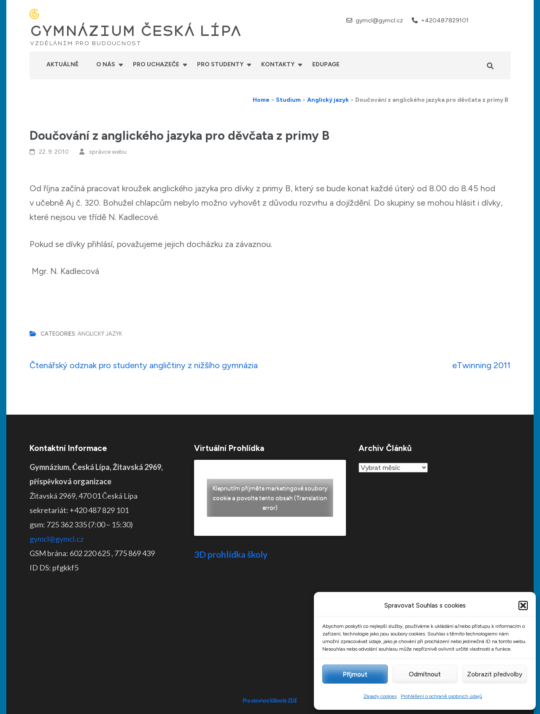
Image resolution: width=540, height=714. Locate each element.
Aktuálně (62, 64)
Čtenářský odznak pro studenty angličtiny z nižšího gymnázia (144, 365)
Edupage (326, 64)
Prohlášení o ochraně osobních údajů (441, 696)
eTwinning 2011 (481, 365)
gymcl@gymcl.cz (379, 20)
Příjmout (355, 674)
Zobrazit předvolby (494, 674)
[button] (523, 605)
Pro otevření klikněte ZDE (270, 636)
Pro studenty (220, 64)
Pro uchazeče (156, 64)
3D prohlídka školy (230, 554)
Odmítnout (425, 674)
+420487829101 (445, 20)
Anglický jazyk (100, 334)
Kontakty (277, 64)
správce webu (108, 151)
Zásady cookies (380, 696)
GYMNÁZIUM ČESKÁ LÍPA (135, 31)
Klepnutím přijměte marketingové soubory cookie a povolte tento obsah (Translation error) (270, 498)
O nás (105, 64)
